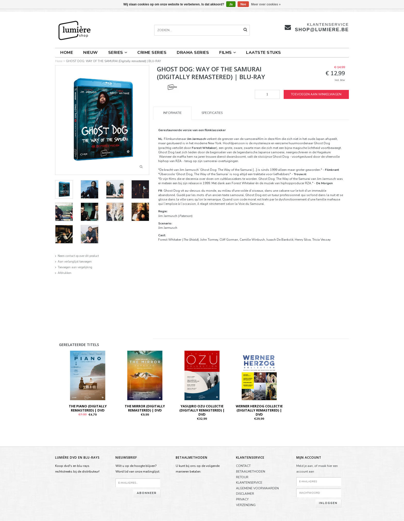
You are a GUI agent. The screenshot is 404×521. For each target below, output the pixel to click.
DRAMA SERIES (193, 52)
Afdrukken (64, 273)
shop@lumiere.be (322, 29)
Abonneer (147, 493)
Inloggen (328, 503)
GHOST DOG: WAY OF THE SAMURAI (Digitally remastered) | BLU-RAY (113, 61)
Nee (243, 4)
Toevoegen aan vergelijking (75, 267)
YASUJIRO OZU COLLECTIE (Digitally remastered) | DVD (202, 410)
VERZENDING (246, 505)
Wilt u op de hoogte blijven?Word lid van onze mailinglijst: (137, 469)
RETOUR (242, 477)
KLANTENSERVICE (249, 483)
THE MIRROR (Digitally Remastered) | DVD (145, 408)
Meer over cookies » (266, 4)
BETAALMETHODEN (250, 471)
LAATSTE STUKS (263, 52)
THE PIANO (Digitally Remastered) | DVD (88, 408)
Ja (230, 4)
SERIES (117, 52)
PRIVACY (242, 499)
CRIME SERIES (151, 52)
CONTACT (243, 466)
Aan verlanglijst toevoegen (75, 262)
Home (66, 52)
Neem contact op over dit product (78, 256)
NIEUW (90, 52)
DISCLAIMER (245, 494)
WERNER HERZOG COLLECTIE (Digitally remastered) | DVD (259, 410)
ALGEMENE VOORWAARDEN (257, 488)
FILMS (227, 52)
